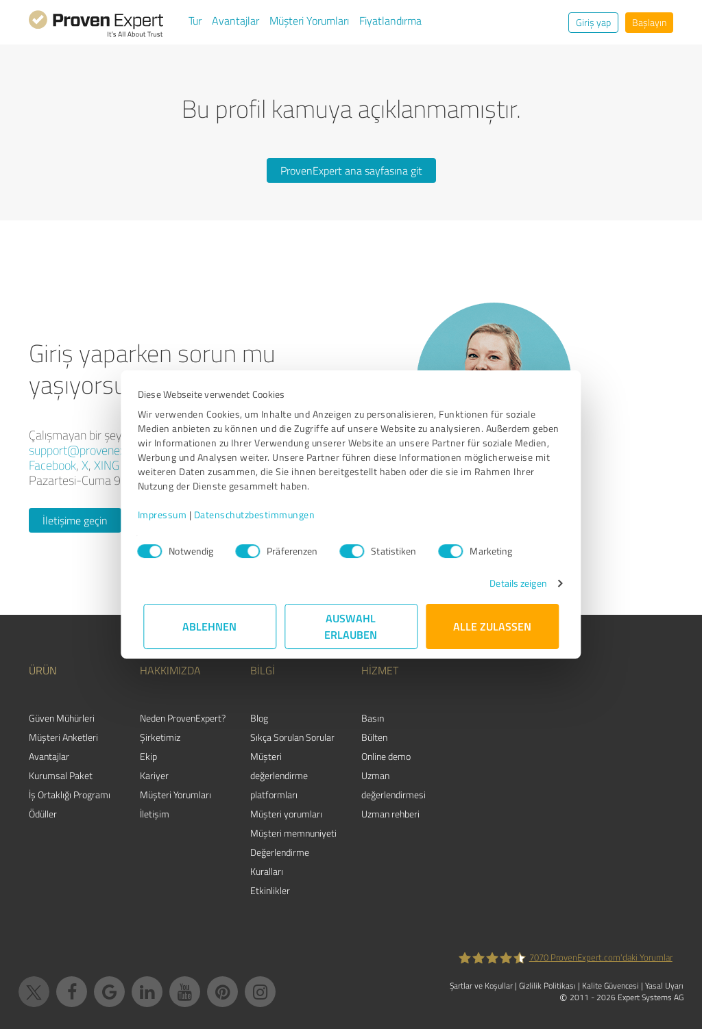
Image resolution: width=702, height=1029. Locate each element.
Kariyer (154, 775)
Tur (195, 20)
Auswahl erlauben (351, 626)
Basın (372, 717)
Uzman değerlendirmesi (393, 785)
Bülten (374, 737)
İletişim (154, 813)
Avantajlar (235, 20)
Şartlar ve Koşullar (481, 985)
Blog (259, 717)
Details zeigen (512, 582)
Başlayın (649, 22)
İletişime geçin (75, 520)
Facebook (52, 465)
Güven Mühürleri (62, 717)
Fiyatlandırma (390, 20)
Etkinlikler (270, 890)
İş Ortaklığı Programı (69, 794)
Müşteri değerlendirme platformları (279, 775)
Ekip (148, 756)
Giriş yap (593, 22)
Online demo (386, 756)
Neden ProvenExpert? (183, 717)
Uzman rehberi (390, 813)
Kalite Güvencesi (610, 985)
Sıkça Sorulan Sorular (292, 737)
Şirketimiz (160, 737)
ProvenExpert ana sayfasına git (351, 170)
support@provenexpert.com (99, 450)
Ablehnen (210, 626)
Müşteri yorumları (286, 813)
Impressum (168, 514)
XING (106, 465)
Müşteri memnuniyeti (293, 832)
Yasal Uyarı (664, 985)
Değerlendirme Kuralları (279, 862)
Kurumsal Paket (61, 775)
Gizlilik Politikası (547, 985)
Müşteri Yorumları (309, 20)
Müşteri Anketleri (63, 737)
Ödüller (43, 813)
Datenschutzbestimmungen (260, 514)
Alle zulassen (492, 626)
